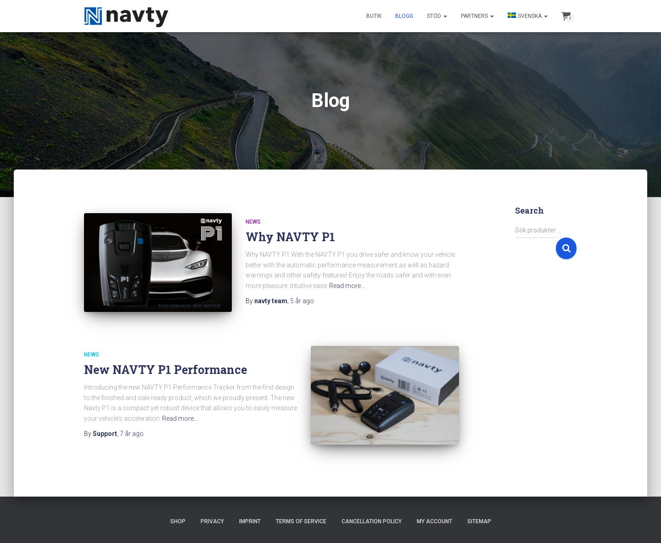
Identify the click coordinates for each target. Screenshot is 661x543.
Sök (566, 248)
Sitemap (479, 509)
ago (302, 301)
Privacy (212, 509)
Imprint (250, 509)
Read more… (347, 285)
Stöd (437, 16)
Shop (177, 509)
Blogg (404, 16)
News (253, 222)
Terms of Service (301, 509)
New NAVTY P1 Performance (165, 363)
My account (434, 509)
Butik (373, 16)
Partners (477, 16)
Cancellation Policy (372, 509)
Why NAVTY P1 (290, 236)
